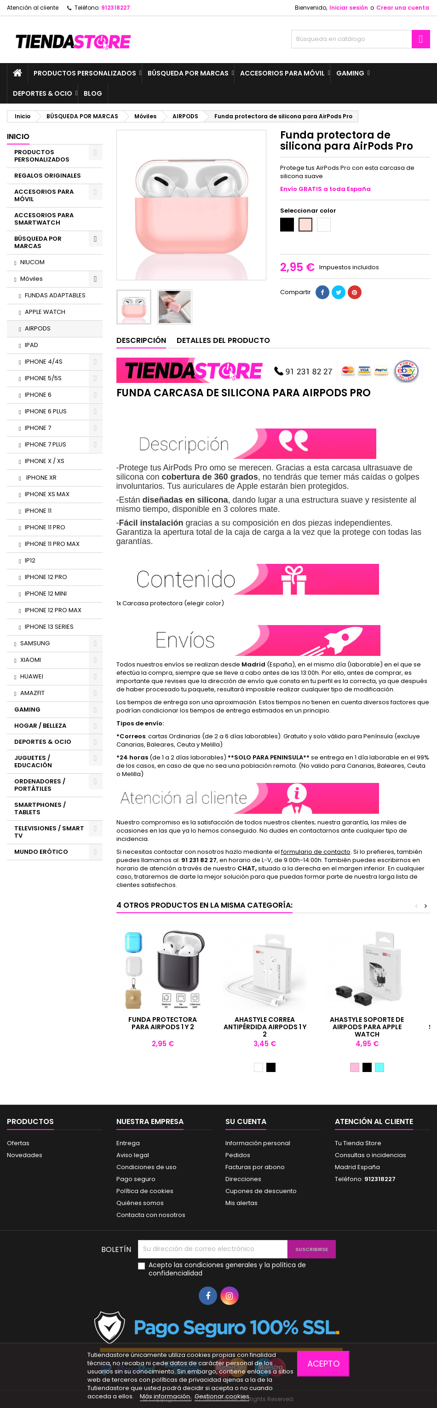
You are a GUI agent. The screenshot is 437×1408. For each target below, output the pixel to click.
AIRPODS (38, 328)
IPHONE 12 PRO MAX (53, 610)
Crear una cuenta (402, 8)
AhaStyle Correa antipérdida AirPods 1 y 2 (265, 1027)
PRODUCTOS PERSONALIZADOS (85, 73)
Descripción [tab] (141, 340)
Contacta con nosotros (150, 1215)
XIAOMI (30, 659)
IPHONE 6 (38, 394)
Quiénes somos (140, 1203)
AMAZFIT (32, 693)
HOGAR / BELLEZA (40, 725)
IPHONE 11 (38, 510)
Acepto (323, 1363)
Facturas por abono (255, 1167)
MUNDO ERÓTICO (41, 851)
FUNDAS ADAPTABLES (55, 295)
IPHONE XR (41, 477)
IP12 (30, 560)
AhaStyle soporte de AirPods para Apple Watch (367, 1027)
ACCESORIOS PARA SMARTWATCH (44, 219)
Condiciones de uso (146, 1167)
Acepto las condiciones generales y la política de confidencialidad (227, 1269)
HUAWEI (31, 676)
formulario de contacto (316, 851)
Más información (165, 1396)
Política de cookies (144, 1191)
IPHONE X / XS (44, 461)
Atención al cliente (32, 8)
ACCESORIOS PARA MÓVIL (282, 73)
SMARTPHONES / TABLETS (40, 808)
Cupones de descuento (261, 1191)
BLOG (93, 93)
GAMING (350, 73)
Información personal (257, 1143)
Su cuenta (245, 1121)
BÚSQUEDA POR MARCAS (188, 73)
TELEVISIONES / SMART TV (49, 832)
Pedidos (237, 1155)
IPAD (31, 345)
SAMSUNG (35, 643)
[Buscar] (360, 39)
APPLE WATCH (45, 311)
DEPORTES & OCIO (42, 93)
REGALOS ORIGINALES (47, 175)
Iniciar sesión (348, 8)
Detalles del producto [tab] (223, 340)
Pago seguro (135, 1179)
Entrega (128, 1143)
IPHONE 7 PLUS (45, 444)
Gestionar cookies (222, 1396)
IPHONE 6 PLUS (46, 411)
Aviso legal (132, 1155)
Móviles (31, 278)
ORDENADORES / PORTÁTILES (39, 785)
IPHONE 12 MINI (46, 593)
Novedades (24, 1155)
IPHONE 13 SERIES (49, 626)
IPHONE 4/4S (44, 361)
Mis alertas (241, 1203)
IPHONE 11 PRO (45, 527)
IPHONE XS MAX (47, 494)
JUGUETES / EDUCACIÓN (33, 761)
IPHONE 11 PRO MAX (52, 543)
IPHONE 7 (38, 427)
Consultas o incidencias (370, 1155)
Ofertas (18, 1143)
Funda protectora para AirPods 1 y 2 (162, 1023)
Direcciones (243, 1179)
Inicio (18, 136)
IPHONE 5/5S (43, 378)
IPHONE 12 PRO (46, 577)
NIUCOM (32, 262)
